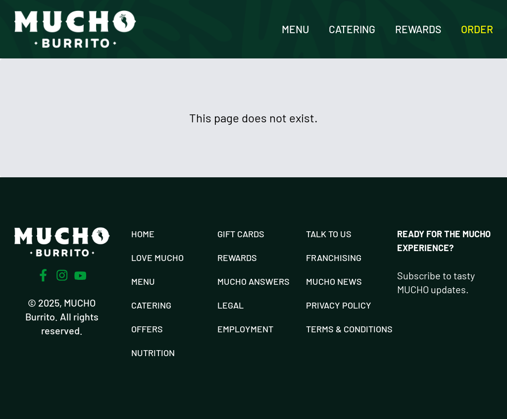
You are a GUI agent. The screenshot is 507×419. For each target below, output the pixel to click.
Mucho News (334, 281)
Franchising (333, 257)
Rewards (418, 29)
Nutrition (153, 352)
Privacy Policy (338, 305)
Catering (352, 29)
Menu (295, 29)
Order (477, 29)
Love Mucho (157, 257)
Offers (147, 328)
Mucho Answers (253, 281)
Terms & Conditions (349, 328)
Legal (230, 305)
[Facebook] (43, 275)
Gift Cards (240, 233)
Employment (245, 328)
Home (142, 233)
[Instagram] (61, 275)
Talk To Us (329, 233)
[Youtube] (80, 275)
